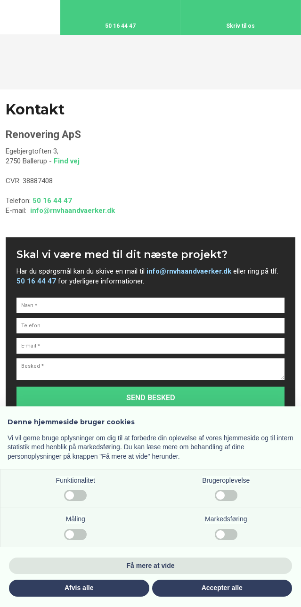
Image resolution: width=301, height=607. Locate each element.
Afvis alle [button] (79, 587)
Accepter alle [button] (222, 587)
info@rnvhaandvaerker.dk (72, 210)
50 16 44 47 (52, 200)
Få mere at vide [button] (151, 565)
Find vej (67, 161)
